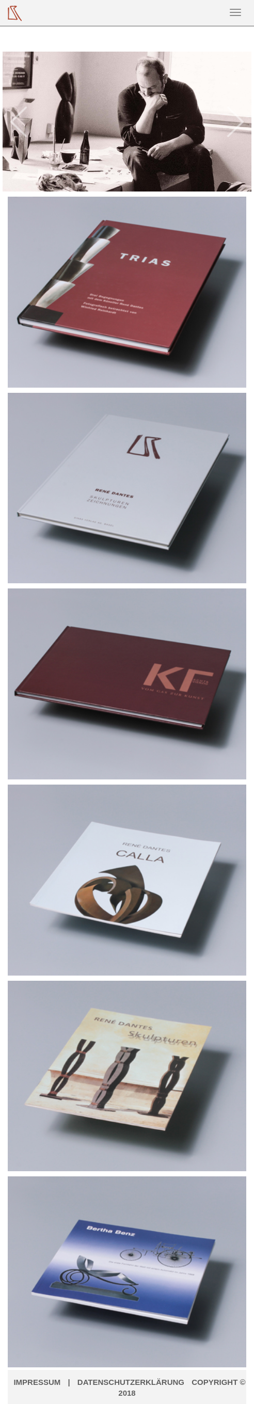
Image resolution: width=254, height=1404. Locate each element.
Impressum (36, 1382)
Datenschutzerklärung (130, 1382)
